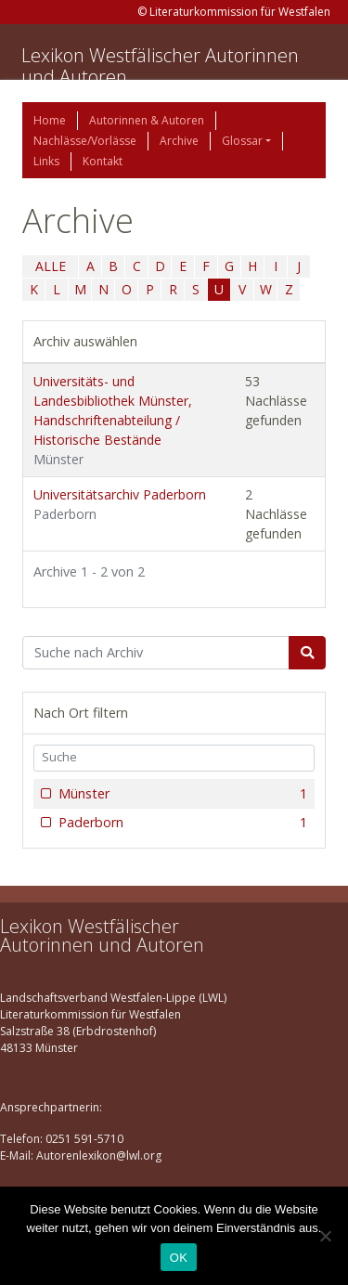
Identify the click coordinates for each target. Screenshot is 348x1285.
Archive (179, 141)
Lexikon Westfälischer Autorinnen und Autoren (160, 66)
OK (178, 1258)
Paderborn (181, 822)
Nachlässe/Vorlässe (84, 141)
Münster (181, 794)
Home (49, 120)
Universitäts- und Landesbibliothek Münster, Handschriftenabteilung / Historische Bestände (112, 420)
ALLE (50, 266)
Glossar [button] (242, 141)
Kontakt (102, 161)
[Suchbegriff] (156, 652)
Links (46, 161)
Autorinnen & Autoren (146, 120)
